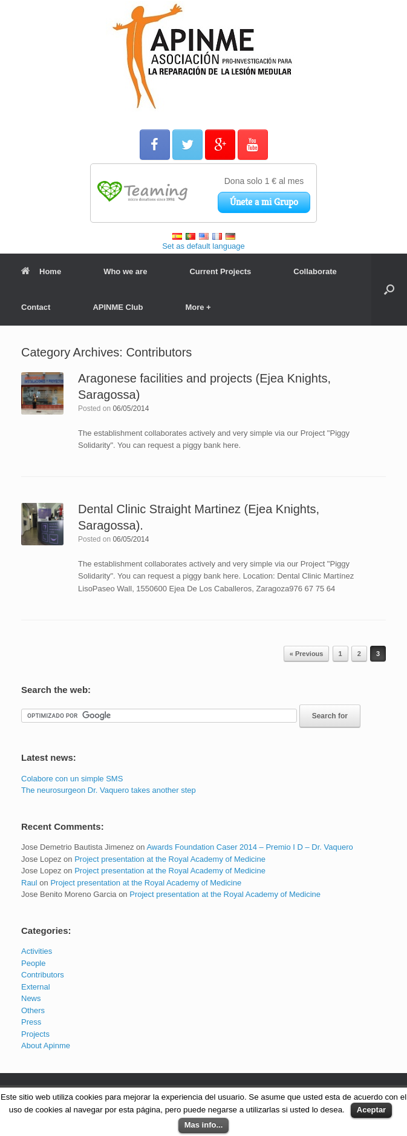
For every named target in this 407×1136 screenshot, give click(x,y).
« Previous (307, 653)
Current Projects (220, 271)
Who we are (125, 271)
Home (41, 271)
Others (33, 1010)
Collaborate (315, 271)
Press (31, 1021)
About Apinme (45, 1045)
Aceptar (371, 1109)
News (31, 998)
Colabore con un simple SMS (72, 778)
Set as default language (203, 246)
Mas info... (203, 1124)
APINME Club (118, 307)
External (35, 986)
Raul (29, 882)
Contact (35, 307)
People (33, 963)
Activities (36, 951)
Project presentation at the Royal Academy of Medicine (169, 859)
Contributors (42, 974)
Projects (35, 1034)
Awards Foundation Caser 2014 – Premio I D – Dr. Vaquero (249, 847)
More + (197, 307)
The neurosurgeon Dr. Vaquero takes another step (108, 790)
